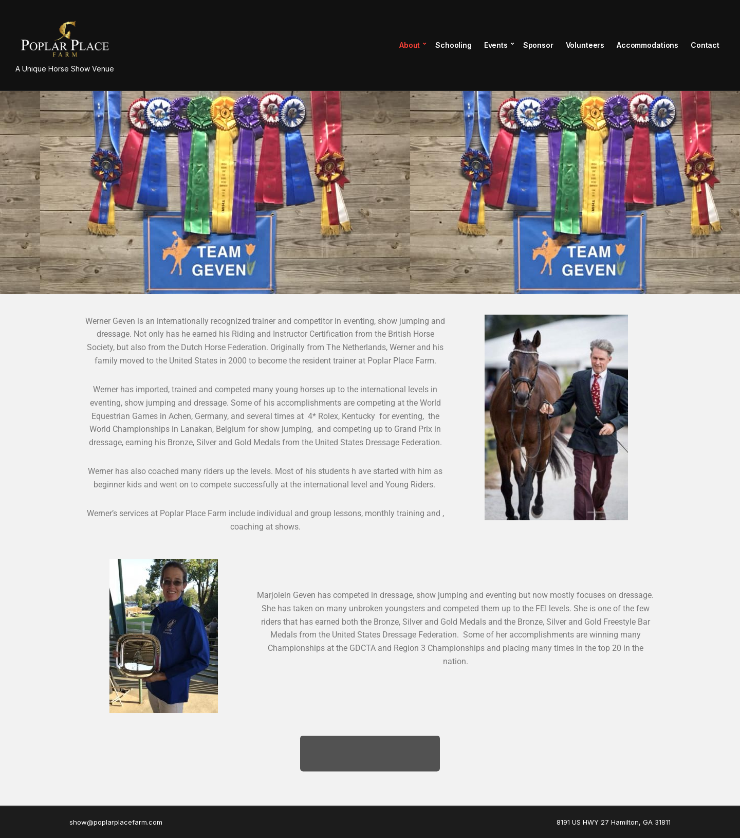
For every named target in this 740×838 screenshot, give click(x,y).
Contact (705, 45)
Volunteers (585, 45)
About (409, 45)
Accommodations (647, 45)
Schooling (453, 45)
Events (496, 45)
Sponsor (538, 45)
